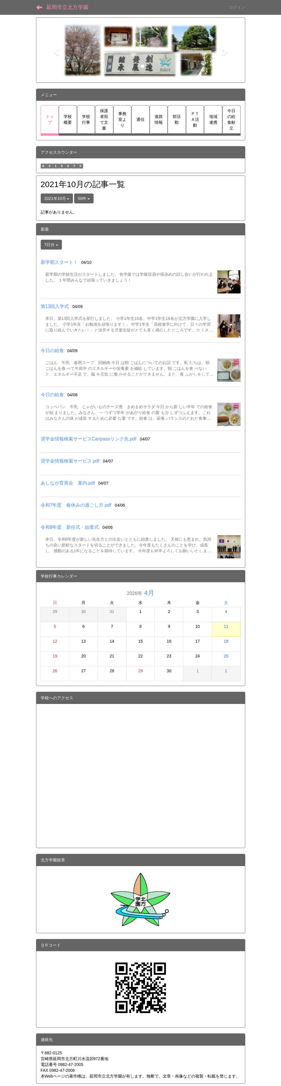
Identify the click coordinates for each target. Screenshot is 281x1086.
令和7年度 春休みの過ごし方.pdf (76, 505)
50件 (84, 198)
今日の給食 (52, 350)
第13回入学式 (55, 306)
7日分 (51, 244)
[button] (56, 50)
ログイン (237, 7)
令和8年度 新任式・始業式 (70, 527)
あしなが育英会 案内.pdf (68, 483)
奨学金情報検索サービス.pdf (70, 460)
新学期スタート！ (59, 262)
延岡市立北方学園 (67, 7)
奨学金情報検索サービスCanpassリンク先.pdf (89, 438)
